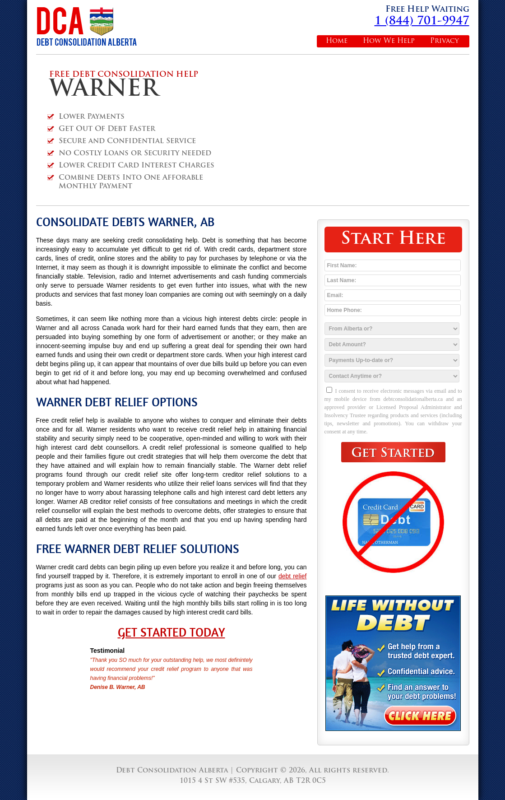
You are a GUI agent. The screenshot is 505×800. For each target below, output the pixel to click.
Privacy (444, 41)
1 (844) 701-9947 (422, 21)
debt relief (292, 576)
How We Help (389, 41)
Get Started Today (171, 632)
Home (336, 41)
